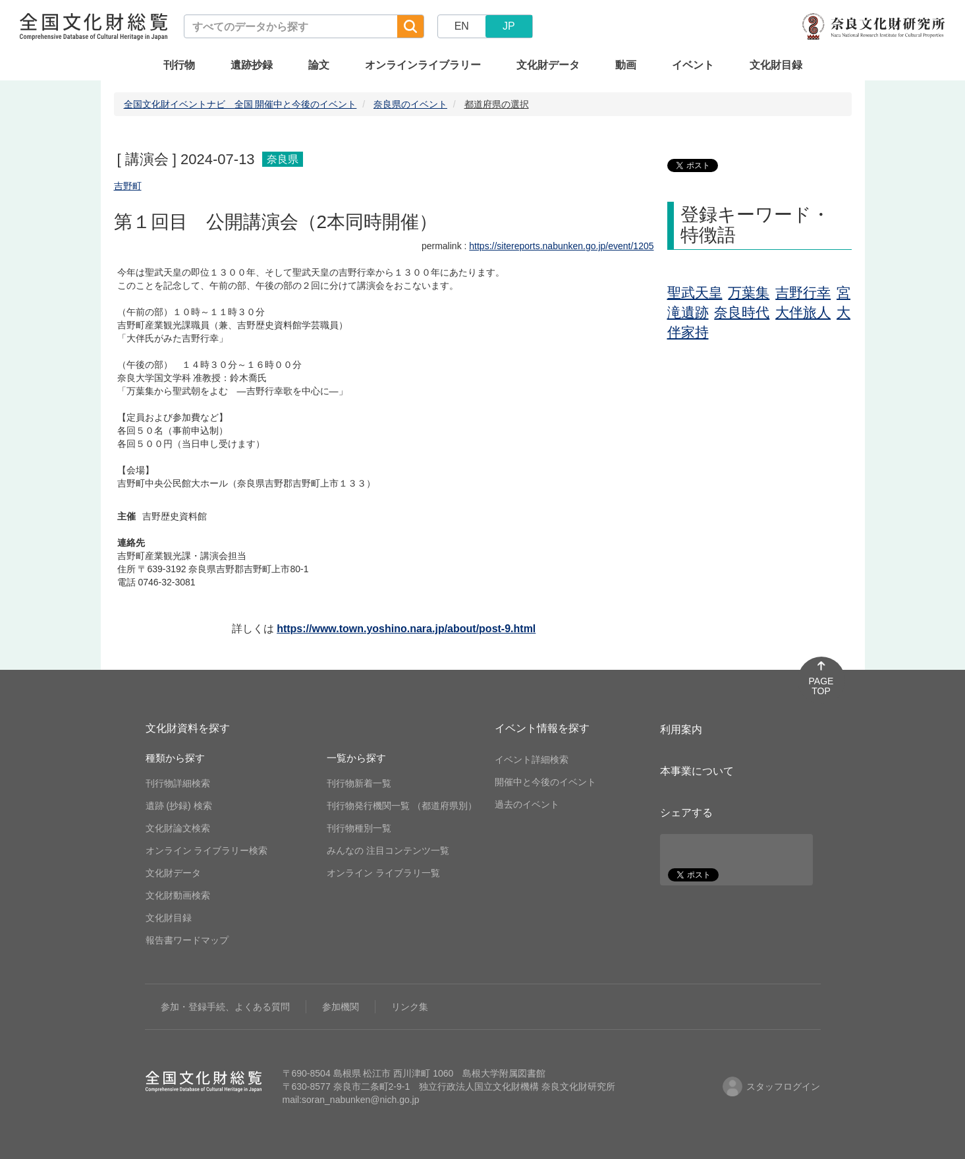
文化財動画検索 (178, 895)
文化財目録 (776, 65)
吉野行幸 (803, 292)
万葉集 (748, 292)
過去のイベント (527, 804)
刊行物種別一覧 (359, 828)
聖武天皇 (695, 292)
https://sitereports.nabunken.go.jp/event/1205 (561, 246)
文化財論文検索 (178, 828)
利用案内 (681, 729)
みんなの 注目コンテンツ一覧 (388, 850)
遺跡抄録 (252, 65)
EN (462, 26)
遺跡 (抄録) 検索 (179, 805)
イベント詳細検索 (531, 759)
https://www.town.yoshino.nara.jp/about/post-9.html (406, 628)
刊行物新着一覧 (359, 783)
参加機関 (340, 1006)
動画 (625, 65)
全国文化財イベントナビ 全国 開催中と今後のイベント (240, 104)
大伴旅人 (803, 312)
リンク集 (409, 1006)
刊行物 (179, 65)
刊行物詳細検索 (178, 783)
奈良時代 (741, 312)
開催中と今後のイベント (545, 782)
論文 (318, 65)
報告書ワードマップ (187, 940)
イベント (693, 65)
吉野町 (128, 186)
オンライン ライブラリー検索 (207, 850)
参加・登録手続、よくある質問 (225, 1006)
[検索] (410, 26)
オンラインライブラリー (423, 65)
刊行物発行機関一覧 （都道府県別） (402, 805)
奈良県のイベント (410, 104)
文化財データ (548, 65)
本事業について (697, 771)
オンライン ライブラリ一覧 (383, 873)
